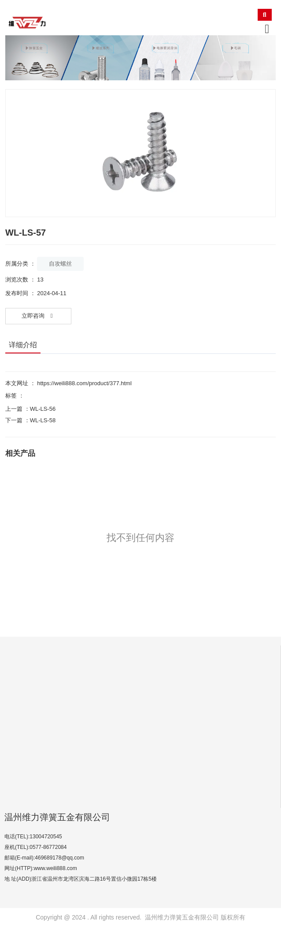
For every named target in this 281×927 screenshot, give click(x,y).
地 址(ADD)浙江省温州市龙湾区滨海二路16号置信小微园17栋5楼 (80, 879)
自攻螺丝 (60, 263)
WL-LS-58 (43, 420)
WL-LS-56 (43, 408)
